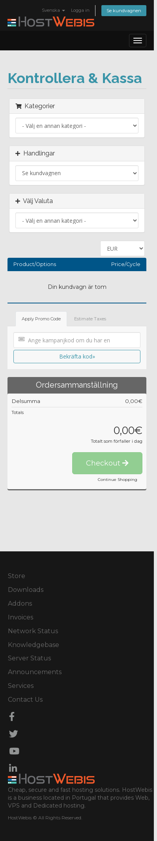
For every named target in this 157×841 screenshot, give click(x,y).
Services (21, 685)
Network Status (33, 631)
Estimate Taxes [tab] (90, 319)
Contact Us (25, 699)
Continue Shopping (117, 479)
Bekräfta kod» (77, 356)
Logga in (80, 10)
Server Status (29, 658)
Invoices (20, 617)
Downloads (25, 589)
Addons (20, 603)
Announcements (35, 672)
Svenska (53, 10)
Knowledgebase (33, 645)
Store (16, 576)
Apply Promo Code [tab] (41, 319)
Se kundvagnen (124, 10)
